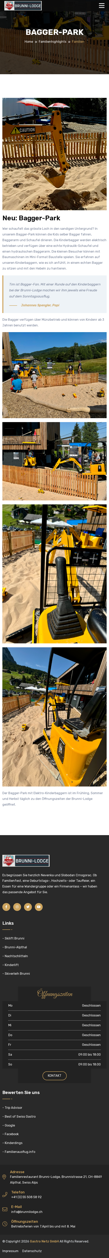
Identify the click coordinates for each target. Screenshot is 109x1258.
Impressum (10, 1251)
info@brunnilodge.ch (26, 1212)
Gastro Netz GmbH (44, 1241)
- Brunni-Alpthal (14, 947)
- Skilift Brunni (13, 938)
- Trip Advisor (12, 1108)
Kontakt (54, 1075)
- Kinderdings (12, 1143)
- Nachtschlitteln (15, 956)
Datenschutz (32, 1251)
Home (29, 42)
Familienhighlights (52, 42)
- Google (8, 1125)
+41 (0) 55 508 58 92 (26, 1197)
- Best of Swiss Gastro (19, 1116)
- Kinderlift (10, 965)
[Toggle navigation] (103, 5)
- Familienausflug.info (18, 1152)
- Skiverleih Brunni (16, 973)
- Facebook (10, 1134)
